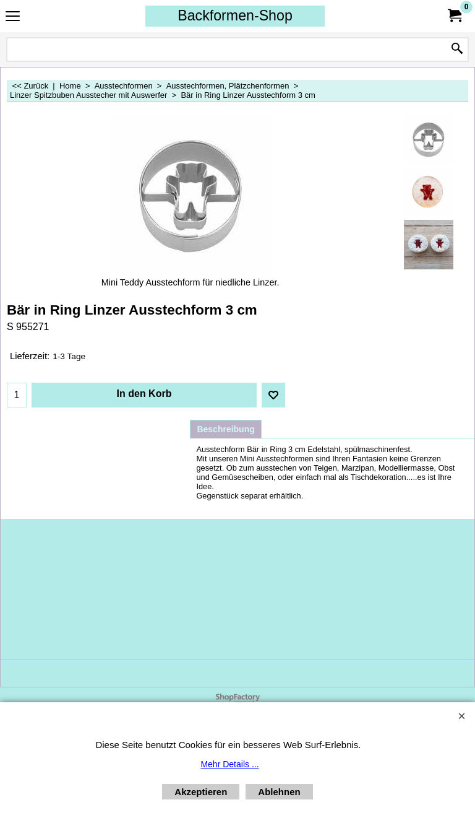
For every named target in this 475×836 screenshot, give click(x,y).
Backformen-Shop (235, 15)
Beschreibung (225, 429)
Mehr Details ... (229, 764)
